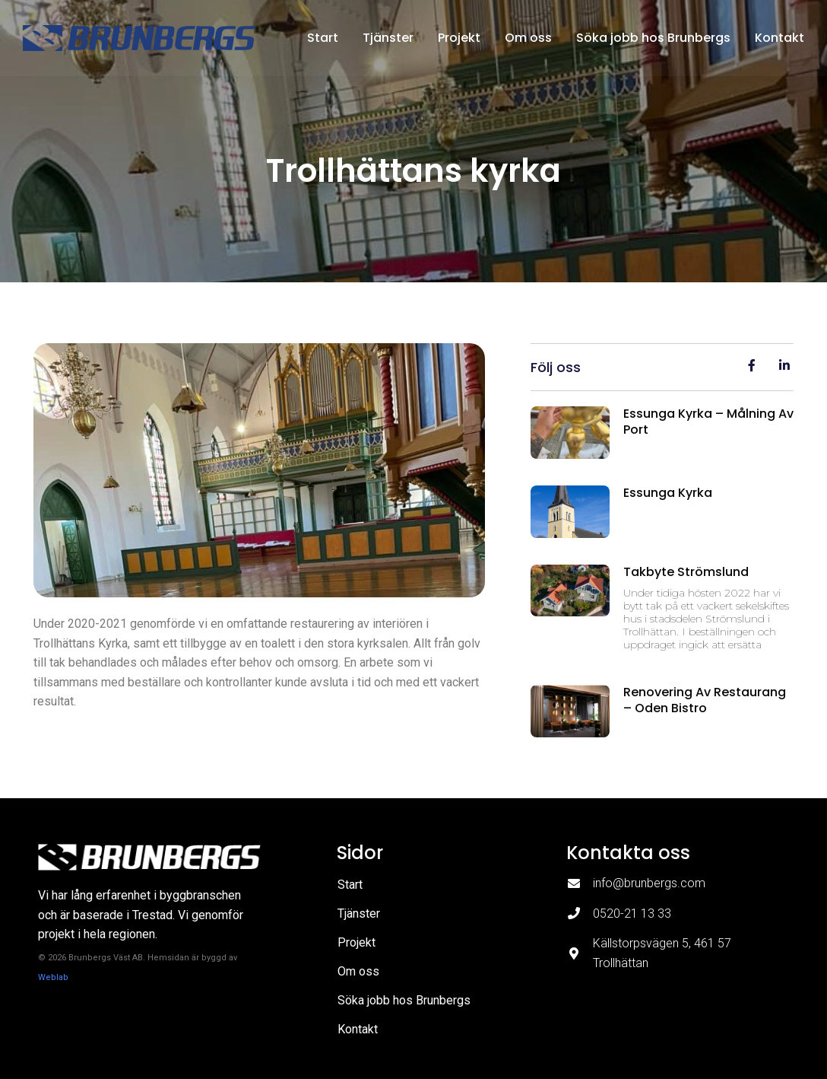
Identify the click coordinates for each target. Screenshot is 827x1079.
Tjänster (388, 37)
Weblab (53, 977)
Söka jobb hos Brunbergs (653, 37)
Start (322, 37)
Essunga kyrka (667, 492)
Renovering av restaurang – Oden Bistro (704, 700)
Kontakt (779, 37)
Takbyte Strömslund (686, 572)
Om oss (528, 37)
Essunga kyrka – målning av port (708, 421)
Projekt (459, 37)
